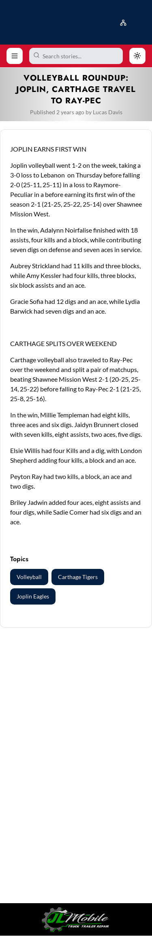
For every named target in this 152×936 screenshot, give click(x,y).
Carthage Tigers (78, 576)
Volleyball (29, 576)
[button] (124, 21)
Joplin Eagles (33, 596)
